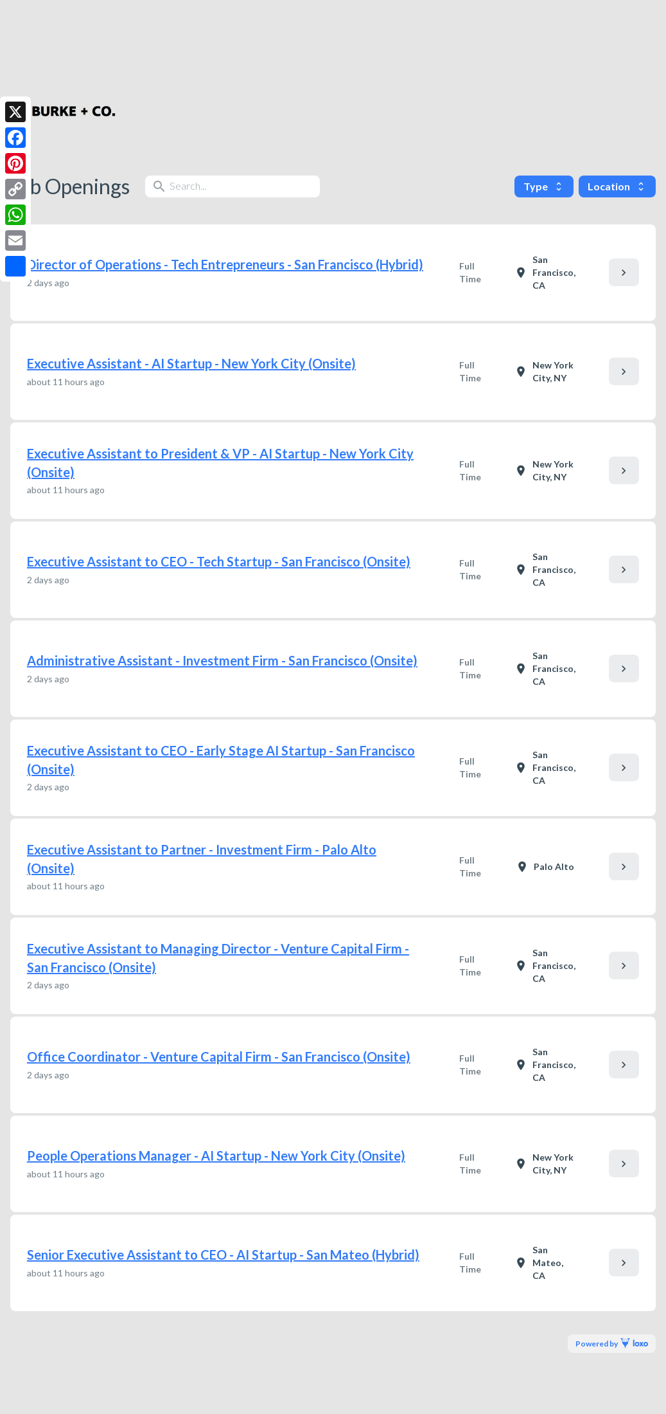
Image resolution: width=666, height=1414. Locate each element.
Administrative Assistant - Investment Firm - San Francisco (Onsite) (222, 660)
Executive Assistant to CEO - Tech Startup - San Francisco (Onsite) (218, 561)
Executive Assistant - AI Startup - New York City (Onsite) (191, 363)
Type (544, 186)
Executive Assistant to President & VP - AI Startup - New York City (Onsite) (220, 463)
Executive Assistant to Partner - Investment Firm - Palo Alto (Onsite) (201, 859)
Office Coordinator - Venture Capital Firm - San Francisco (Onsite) (218, 1056)
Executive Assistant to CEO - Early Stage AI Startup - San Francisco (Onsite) (221, 760)
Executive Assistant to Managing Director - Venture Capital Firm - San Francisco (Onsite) (218, 958)
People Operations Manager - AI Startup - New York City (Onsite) (216, 1155)
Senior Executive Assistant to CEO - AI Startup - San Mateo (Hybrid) (223, 1254)
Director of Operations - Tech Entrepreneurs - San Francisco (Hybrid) (225, 264)
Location (617, 186)
